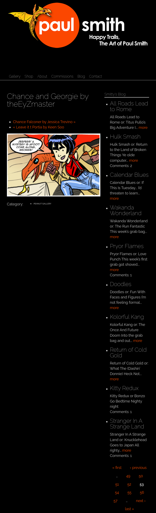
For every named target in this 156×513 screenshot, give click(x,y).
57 (115, 501)
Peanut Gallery (42, 204)
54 (117, 492)
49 (128, 476)
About (42, 76)
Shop (29, 76)
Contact (95, 76)
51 (117, 484)
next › (141, 501)
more (143, 127)
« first (116, 467)
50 (141, 476)
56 (142, 492)
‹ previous (138, 467)
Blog (81, 76)
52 (129, 484)
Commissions (62, 76)
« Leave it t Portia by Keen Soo (38, 127)
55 (129, 492)
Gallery (15, 76)
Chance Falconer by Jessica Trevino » (44, 122)
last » (129, 509)
